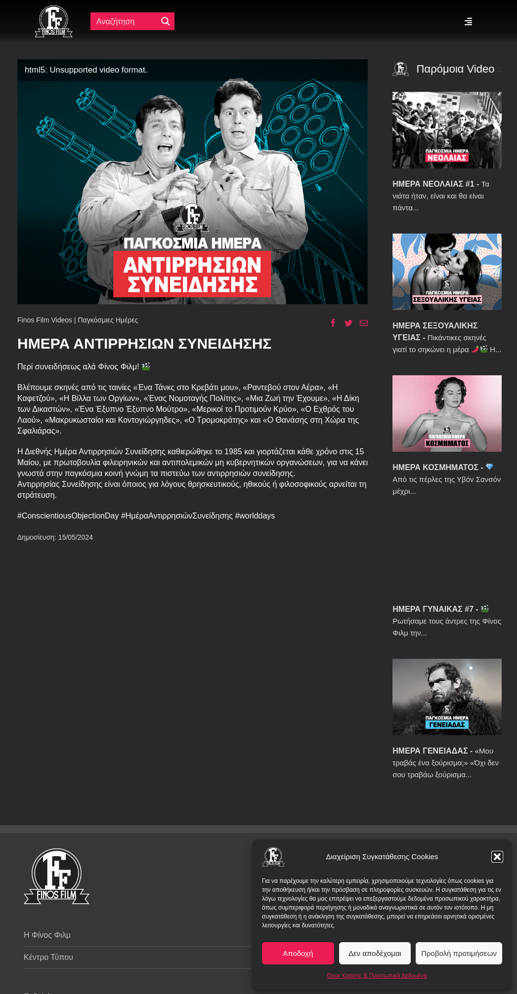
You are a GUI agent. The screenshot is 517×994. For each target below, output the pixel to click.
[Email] (360, 323)
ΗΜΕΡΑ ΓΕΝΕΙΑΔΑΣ (430, 751)
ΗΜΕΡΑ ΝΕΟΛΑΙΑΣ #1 (433, 184)
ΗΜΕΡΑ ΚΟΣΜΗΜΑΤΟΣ (435, 467)
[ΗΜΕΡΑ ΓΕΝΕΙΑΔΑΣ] (447, 697)
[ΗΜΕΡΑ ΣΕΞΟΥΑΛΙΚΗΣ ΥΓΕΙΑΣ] (447, 272)
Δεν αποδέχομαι (374, 953)
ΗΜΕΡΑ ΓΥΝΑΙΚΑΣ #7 (433, 609)
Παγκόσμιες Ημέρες (108, 320)
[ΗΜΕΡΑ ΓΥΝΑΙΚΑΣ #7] (447, 555)
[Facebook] (329, 323)
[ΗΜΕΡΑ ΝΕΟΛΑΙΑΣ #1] (447, 130)
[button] (497, 857)
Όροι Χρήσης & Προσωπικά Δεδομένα (377, 975)
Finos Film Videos (44, 320)
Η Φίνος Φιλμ (47, 935)
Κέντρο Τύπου (48, 957)
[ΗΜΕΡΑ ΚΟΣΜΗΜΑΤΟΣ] (447, 413)
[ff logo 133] (54, 9)
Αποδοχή (298, 953)
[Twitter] (344, 323)
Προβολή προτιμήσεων (459, 953)
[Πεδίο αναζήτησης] (126, 21)
